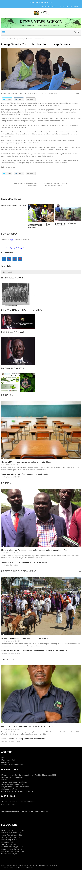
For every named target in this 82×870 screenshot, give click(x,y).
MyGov (3, 780)
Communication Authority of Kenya (14, 782)
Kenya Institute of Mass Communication (15, 787)
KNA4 (3, 553)
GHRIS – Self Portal (8, 804)
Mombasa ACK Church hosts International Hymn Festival (24, 562)
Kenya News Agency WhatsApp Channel (14, 248)
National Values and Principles (69, 6)
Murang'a (45, 93)
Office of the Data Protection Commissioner (17, 791)
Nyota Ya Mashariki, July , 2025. (12, 847)
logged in (13, 240)
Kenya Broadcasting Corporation (13, 777)
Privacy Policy (13, 868)
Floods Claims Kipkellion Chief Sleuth (13, 205)
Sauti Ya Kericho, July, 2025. (11, 837)
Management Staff (8, 760)
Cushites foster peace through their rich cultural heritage (24, 638)
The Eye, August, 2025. (9, 844)
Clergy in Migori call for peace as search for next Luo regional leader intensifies (34, 550)
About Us (5, 868)
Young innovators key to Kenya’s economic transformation (25, 474)
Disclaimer (21, 868)
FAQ (53, 6)
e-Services (29, 868)
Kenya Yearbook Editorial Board (12, 784)
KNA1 (4, 93)
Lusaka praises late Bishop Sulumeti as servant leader (23, 739)
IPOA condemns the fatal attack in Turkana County (66, 224)
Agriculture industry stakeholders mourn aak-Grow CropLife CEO (27, 726)
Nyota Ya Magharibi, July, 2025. (12, 849)
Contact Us (45, 6)
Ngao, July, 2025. (7, 842)
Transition (7, 659)
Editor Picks (37, 93)
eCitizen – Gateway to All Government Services (18, 802)
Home (3, 39)
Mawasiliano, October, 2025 (11, 833)
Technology (53, 93)
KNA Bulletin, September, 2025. (12, 851)
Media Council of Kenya (9, 789)
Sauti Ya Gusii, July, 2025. (10, 854)
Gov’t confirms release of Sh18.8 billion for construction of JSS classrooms (39, 225)
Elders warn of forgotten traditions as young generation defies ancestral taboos (34, 650)
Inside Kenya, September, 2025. (12, 830)
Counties (10, 39)
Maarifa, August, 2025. (9, 840)
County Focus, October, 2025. (12, 835)
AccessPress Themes (50, 865)
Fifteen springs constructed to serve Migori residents (25, 184)
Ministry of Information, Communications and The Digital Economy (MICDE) (28, 775)
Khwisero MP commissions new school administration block (26, 462)
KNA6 (3, 465)
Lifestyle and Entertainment (18, 571)
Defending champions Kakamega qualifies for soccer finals (55, 184)
